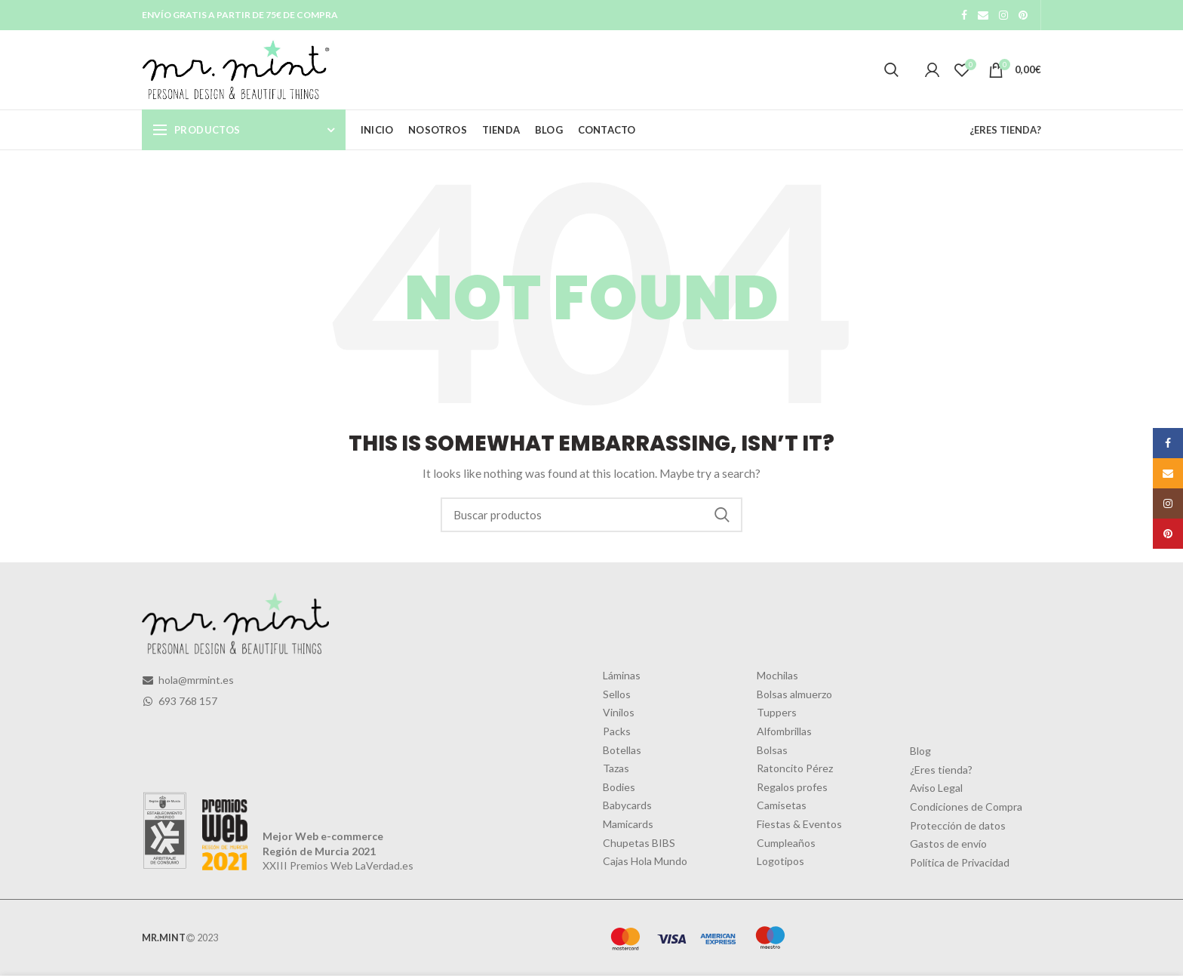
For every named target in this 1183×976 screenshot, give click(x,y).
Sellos (617, 694)
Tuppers (777, 712)
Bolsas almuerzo (794, 694)
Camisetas (782, 805)
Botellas (622, 750)
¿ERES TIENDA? (1005, 130)
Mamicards (628, 823)
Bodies (619, 786)
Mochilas (777, 675)
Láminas (622, 675)
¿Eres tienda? (941, 769)
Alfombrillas (784, 731)
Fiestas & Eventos (799, 823)
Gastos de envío (948, 843)
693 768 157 (179, 700)
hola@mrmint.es (188, 679)
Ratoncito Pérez (795, 768)
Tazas (616, 768)
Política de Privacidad (959, 862)
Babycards (627, 805)
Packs (617, 731)
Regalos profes (792, 786)
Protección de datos (958, 825)
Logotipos (780, 860)
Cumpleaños (786, 842)
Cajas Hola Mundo (645, 860)
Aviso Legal (936, 787)
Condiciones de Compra (966, 806)
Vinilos (619, 712)
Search (722, 514)
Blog (920, 750)
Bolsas (772, 750)
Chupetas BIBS (639, 842)
